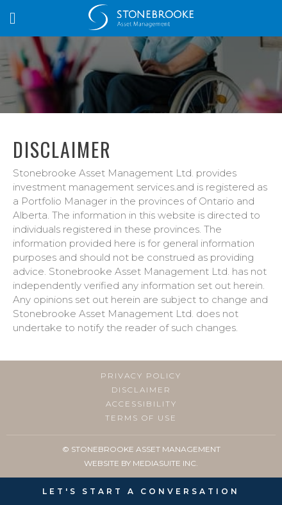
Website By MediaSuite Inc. (141, 463)
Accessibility (141, 404)
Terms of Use (141, 418)
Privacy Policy (141, 376)
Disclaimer (141, 390)
